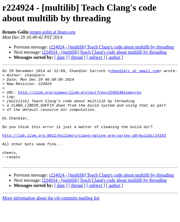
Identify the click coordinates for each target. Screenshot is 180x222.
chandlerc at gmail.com (134, 71)
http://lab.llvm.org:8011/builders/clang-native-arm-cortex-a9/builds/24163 (84, 149)
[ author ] (114, 57)
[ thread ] (76, 57)
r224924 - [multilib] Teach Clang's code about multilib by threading (111, 47)
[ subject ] (96, 57)
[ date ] (60, 57)
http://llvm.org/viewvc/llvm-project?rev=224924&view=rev (79, 97)
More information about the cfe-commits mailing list (50, 217)
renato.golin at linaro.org (52, 32)
